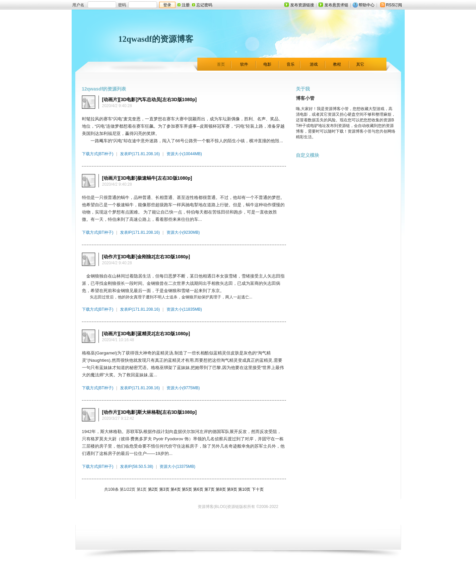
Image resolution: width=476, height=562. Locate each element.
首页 (221, 64)
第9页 (232, 489)
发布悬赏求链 (336, 5)
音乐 (291, 64)
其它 (360, 64)
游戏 (314, 64)
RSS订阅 (394, 5)
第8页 (221, 489)
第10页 (244, 489)
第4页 (175, 489)
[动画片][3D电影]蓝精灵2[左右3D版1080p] (146, 333)
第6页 (198, 489)
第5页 (187, 489)
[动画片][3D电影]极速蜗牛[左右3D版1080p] (147, 178)
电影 (267, 64)
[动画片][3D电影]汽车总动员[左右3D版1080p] (149, 99)
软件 (244, 64)
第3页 (164, 489)
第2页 (153, 489)
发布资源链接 (302, 5)
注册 (186, 5)
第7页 (209, 489)
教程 (337, 64)
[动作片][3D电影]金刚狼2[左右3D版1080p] (146, 256)
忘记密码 (204, 5)
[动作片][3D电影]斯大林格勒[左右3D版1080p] (149, 412)
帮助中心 (366, 5)
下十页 (258, 489)
